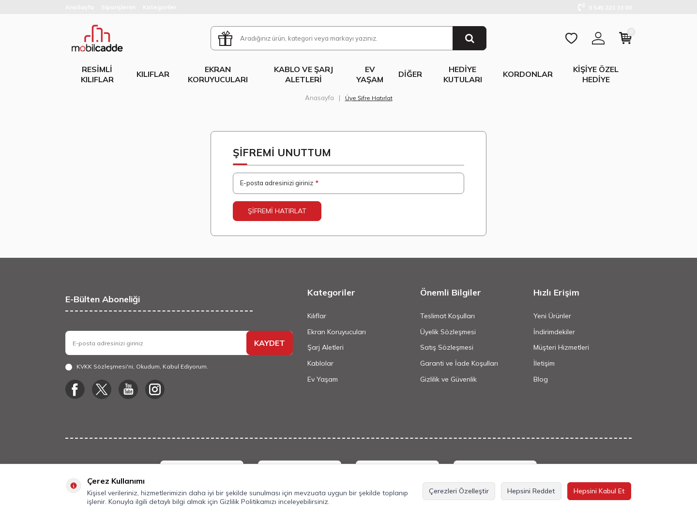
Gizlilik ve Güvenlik (448, 379)
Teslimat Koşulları (447, 315)
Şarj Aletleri (325, 347)
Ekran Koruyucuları (218, 74)
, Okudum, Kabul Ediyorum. (136, 366)
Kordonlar (528, 74)
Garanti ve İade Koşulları (459, 363)
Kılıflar (152, 74)
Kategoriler (160, 7)
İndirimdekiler (554, 331)
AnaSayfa (79, 7)
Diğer (410, 74)
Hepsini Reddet (531, 491)
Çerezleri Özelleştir (459, 491)
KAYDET (269, 343)
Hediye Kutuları (462, 74)
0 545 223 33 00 (605, 7)
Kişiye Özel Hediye (596, 74)
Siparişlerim (118, 7)
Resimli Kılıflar (97, 74)
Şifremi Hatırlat (277, 211)
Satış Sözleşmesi (446, 347)
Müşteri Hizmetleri (561, 347)
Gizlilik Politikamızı (248, 501)
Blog (540, 379)
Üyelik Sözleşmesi (448, 331)
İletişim (544, 363)
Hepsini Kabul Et (599, 491)
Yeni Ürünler (552, 315)
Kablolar (320, 363)
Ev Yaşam (369, 74)
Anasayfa (319, 98)
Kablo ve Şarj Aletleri (303, 74)
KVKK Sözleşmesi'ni (104, 366)
